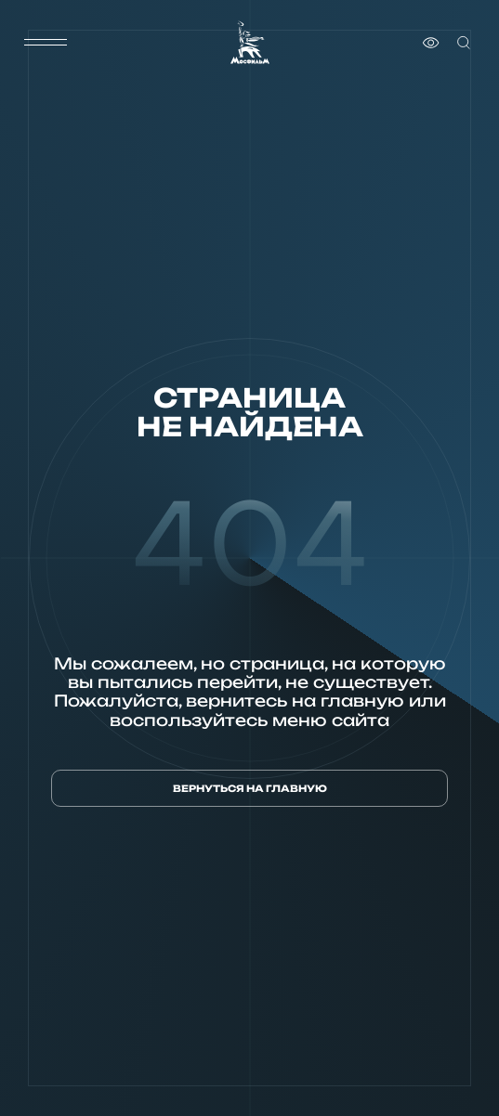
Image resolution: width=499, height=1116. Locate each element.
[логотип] (249, 42)
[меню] (45, 42)
